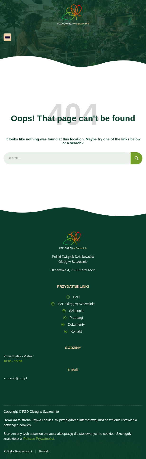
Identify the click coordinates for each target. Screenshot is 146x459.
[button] (7, 37)
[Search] (136, 158)
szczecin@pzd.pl (15, 378)
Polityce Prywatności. (39, 438)
